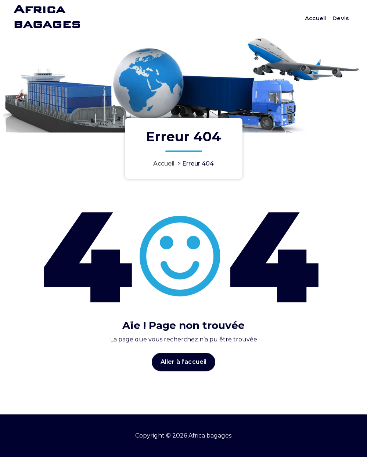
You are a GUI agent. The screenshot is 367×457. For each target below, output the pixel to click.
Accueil (316, 18)
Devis (340, 18)
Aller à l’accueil (184, 372)
